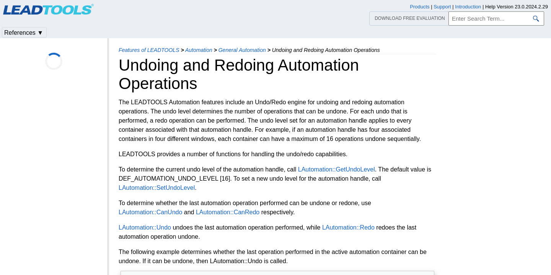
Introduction (468, 7)
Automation (198, 50)
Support (442, 7)
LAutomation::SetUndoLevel (157, 187)
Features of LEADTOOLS (149, 50)
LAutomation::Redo (348, 227)
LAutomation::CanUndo (150, 212)
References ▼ (23, 32)
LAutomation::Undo (145, 227)
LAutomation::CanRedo (227, 212)
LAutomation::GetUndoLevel (336, 169)
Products (419, 7)
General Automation (242, 50)
